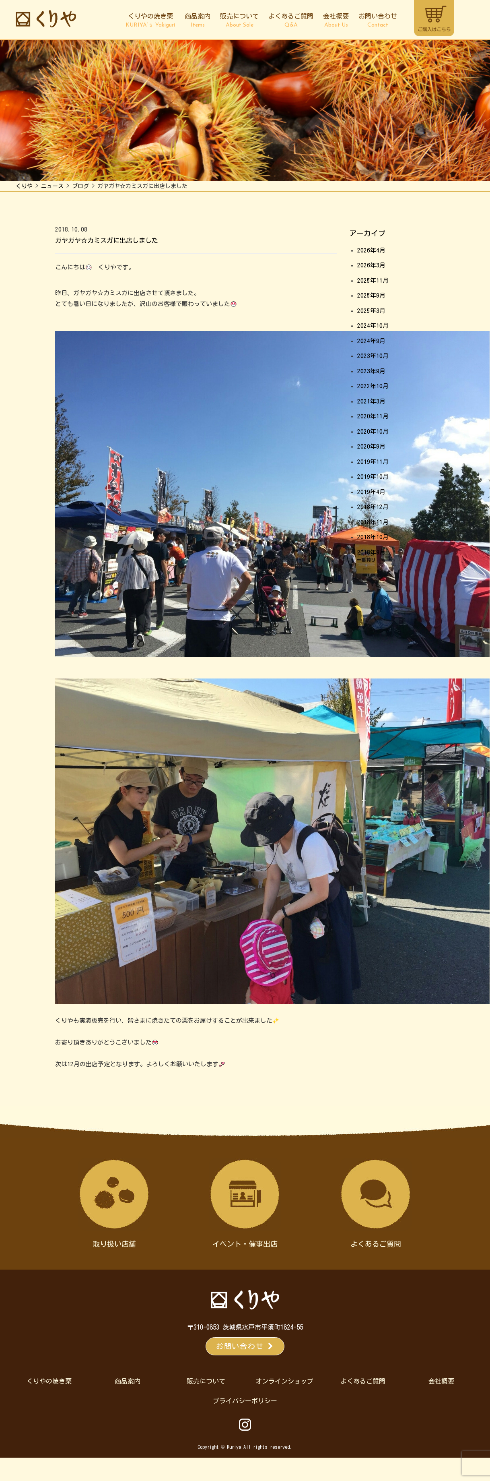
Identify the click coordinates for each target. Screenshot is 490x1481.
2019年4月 (371, 492)
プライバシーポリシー (245, 1401)
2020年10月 (373, 431)
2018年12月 (373, 507)
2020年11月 (373, 416)
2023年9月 (371, 371)
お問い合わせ (377, 20)
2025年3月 (371, 311)
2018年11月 (373, 522)
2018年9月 (371, 552)
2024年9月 (371, 341)
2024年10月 (373, 326)
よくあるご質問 (290, 20)
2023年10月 (373, 356)
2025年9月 (371, 295)
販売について (239, 20)
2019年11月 (373, 462)
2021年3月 (371, 401)
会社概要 (336, 20)
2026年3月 (371, 265)
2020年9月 (371, 446)
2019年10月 (373, 477)
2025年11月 (373, 280)
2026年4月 (371, 250)
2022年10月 (373, 386)
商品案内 (197, 20)
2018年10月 (373, 537)
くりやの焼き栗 (150, 20)
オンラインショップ (284, 1381)
